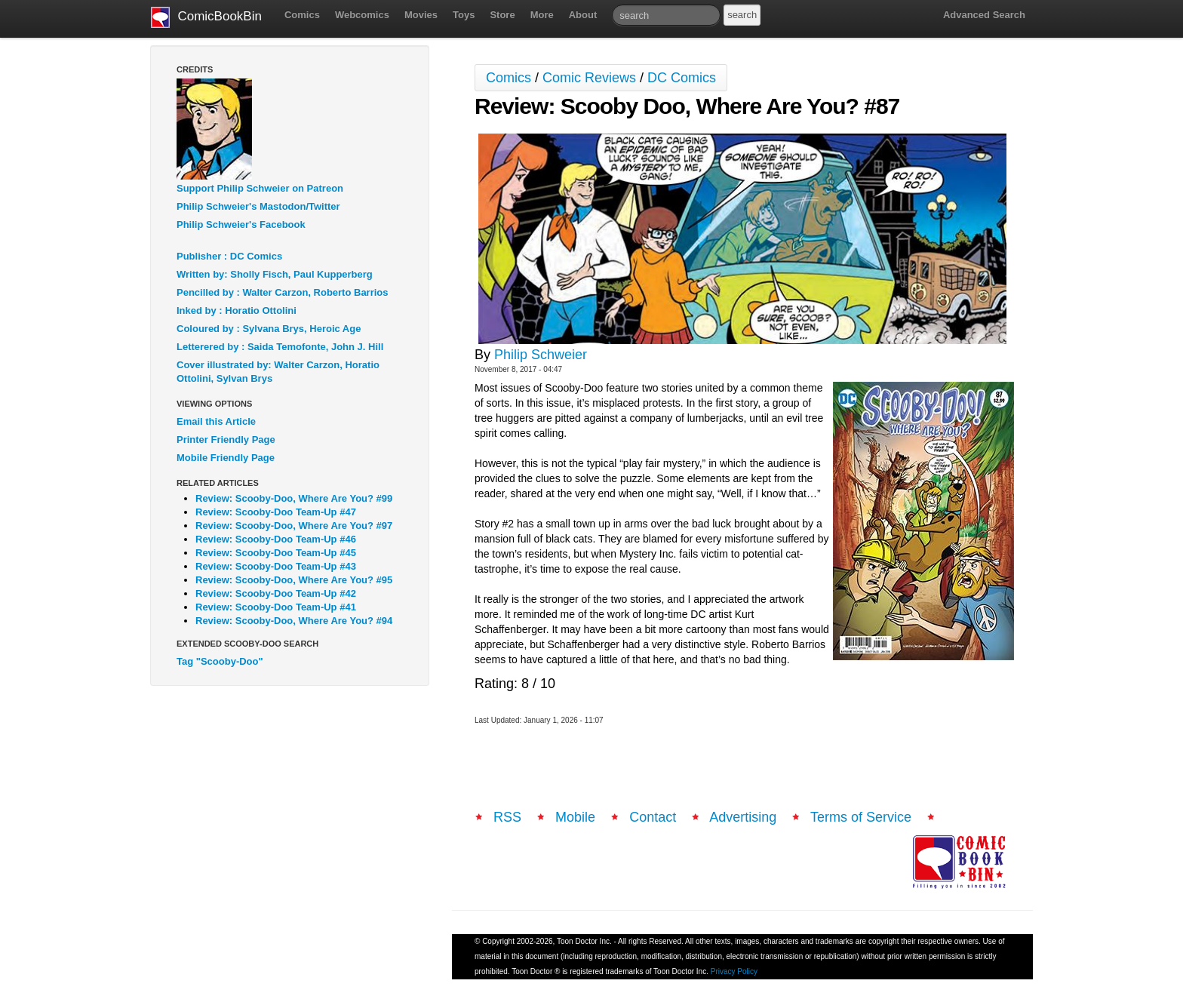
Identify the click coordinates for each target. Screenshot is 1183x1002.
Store (502, 14)
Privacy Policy (734, 971)
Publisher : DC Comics (229, 256)
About (583, 14)
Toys (464, 14)
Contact (652, 817)
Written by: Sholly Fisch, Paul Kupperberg (275, 274)
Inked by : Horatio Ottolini (237, 310)
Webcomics (362, 14)
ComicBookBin (206, 17)
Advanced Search (984, 14)
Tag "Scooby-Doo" (220, 661)
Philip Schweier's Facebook (241, 224)
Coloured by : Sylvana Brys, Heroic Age (269, 328)
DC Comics (681, 77)
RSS (507, 817)
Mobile (575, 817)
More (542, 14)
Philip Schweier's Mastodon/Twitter (258, 206)
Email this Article (216, 421)
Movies (421, 14)
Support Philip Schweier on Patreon (260, 188)
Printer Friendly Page (226, 439)
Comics (302, 14)
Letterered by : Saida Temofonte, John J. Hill (280, 346)
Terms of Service (860, 817)
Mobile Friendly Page (226, 457)
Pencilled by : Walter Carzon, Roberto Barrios (283, 292)
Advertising (742, 817)
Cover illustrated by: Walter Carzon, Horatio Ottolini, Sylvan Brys (278, 371)
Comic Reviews (589, 77)
